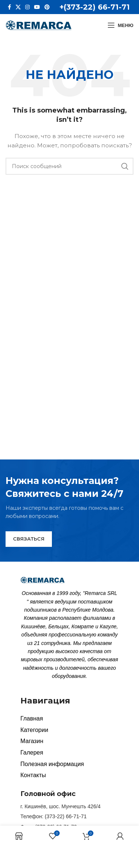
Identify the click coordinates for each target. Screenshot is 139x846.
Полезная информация (52, 764)
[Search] (69, 166)
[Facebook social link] (9, 7)
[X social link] (18, 7)
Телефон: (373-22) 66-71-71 (53, 816)
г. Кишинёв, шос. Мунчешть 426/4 (60, 806)
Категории (34, 730)
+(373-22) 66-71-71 (94, 7)
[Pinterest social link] (47, 7)
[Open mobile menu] (120, 25)
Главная (31, 718)
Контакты (33, 775)
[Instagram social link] (27, 7)
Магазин (31, 741)
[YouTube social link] (37, 7)
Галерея (31, 752)
